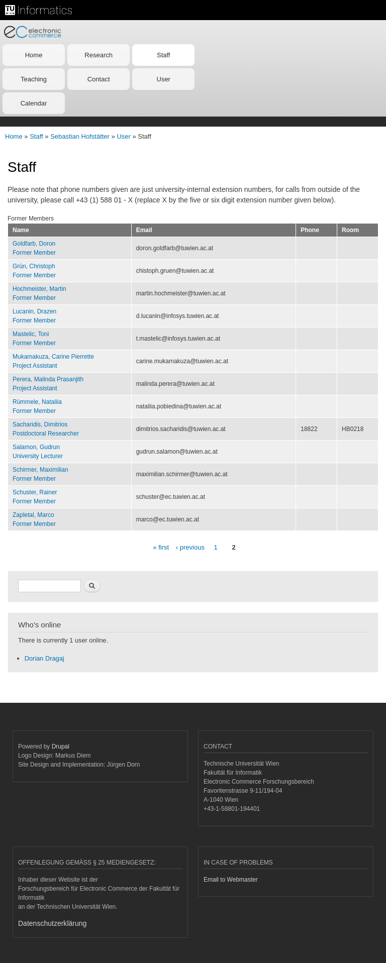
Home (34, 55)
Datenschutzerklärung (52, 923)
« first (161, 547)
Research (98, 55)
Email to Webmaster (231, 879)
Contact (98, 79)
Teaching (34, 79)
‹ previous (190, 547)
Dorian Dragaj (44, 658)
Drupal (60, 746)
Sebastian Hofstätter (80, 136)
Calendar (34, 103)
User (163, 79)
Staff (163, 55)
